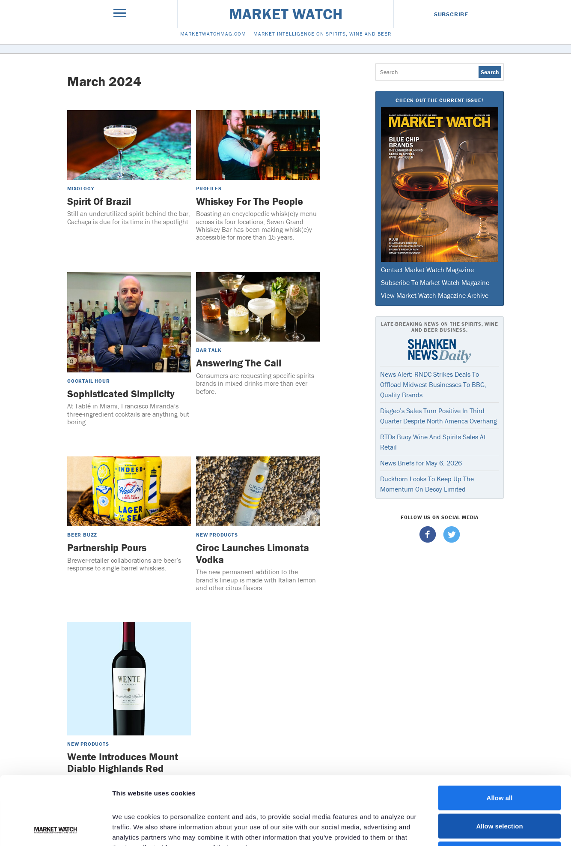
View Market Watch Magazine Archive (434, 295)
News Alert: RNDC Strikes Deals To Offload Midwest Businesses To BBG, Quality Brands (433, 384)
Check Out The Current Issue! (439, 100)
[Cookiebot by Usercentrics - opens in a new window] (55, 829)
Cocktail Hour (88, 381)
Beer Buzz (82, 534)
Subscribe (451, 14)
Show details (449, 829)
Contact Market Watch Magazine (427, 269)
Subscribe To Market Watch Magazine (435, 282)
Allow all (500, 733)
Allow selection (499, 761)
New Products (217, 534)
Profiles (208, 188)
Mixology (80, 188)
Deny (500, 789)
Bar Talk (208, 350)
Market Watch (285, 13)
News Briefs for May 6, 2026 (421, 463)
